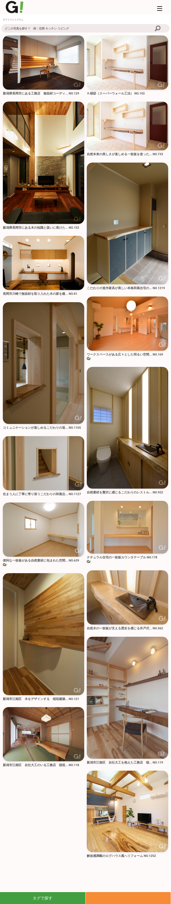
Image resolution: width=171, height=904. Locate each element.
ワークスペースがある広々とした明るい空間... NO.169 (125, 354)
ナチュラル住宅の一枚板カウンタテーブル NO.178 (122, 557)
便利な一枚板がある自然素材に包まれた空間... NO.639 (41, 560)
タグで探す (42, 898)
